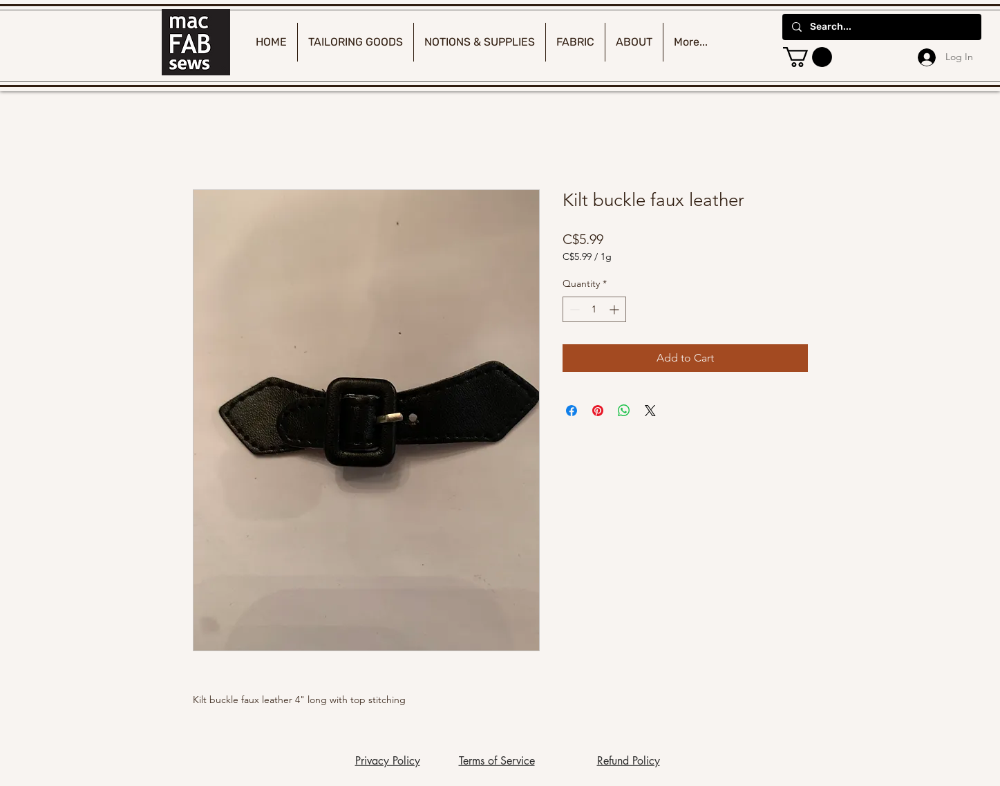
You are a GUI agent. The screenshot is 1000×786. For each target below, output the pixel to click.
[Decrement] (573, 309)
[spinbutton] (594, 309)
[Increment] (615, 309)
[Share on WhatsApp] (624, 410)
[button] (807, 57)
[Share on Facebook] (571, 410)
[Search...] (881, 27)
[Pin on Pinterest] (597, 410)
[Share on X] (650, 410)
